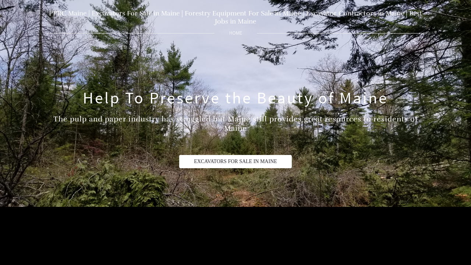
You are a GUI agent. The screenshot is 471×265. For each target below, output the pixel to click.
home (235, 33)
